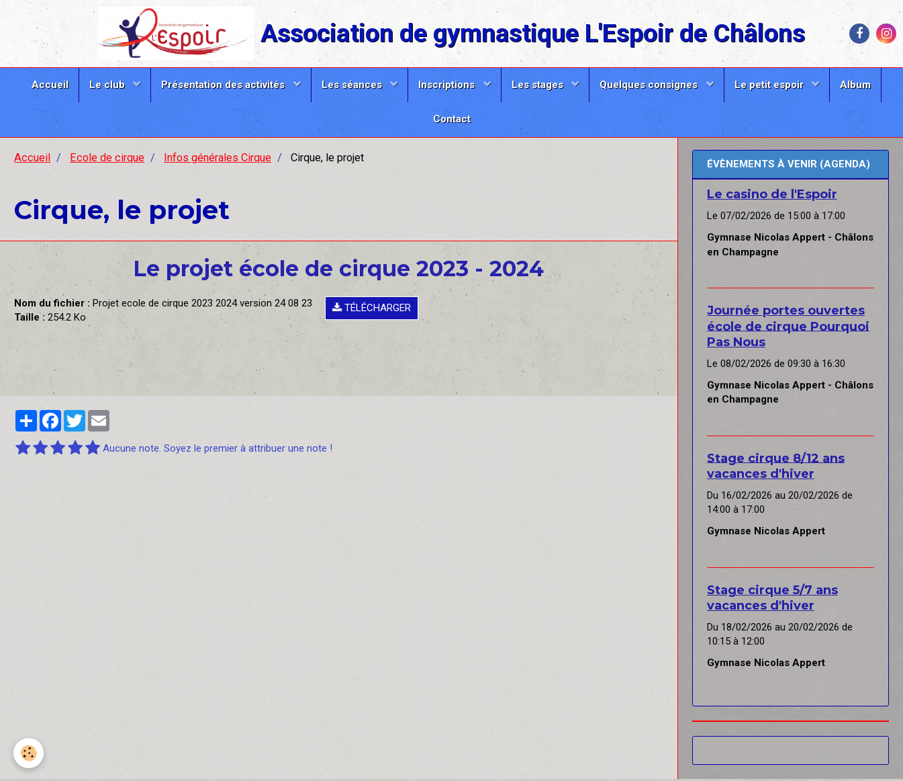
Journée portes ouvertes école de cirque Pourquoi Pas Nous (788, 328)
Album (855, 85)
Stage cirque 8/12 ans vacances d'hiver (776, 467)
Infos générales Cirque (217, 159)
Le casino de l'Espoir (772, 196)
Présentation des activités (224, 85)
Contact (452, 119)
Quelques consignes (650, 85)
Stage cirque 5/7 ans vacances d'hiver (772, 600)
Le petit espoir (770, 85)
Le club (108, 85)
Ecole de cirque (107, 159)
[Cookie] (28, 753)
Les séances (353, 85)
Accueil (50, 85)
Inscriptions (447, 85)
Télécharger (371, 310)
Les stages (539, 85)
